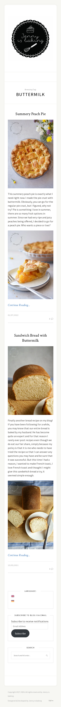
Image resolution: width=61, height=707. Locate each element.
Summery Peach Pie (30, 113)
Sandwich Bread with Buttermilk (30, 338)
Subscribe (20, 633)
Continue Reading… (19, 305)
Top (51, 701)
